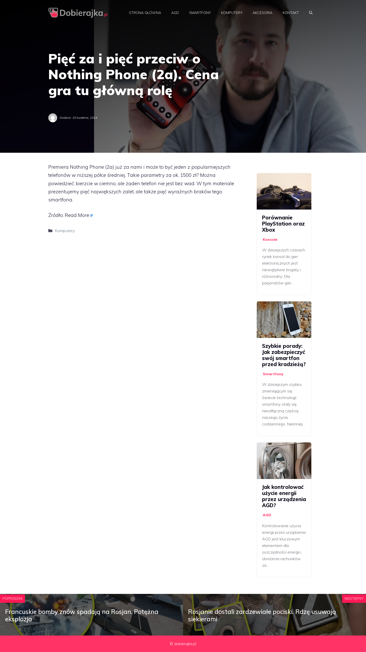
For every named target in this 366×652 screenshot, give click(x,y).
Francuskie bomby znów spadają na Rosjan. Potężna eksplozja (81, 615)
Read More (77, 215)
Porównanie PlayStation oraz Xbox (283, 223)
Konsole (270, 239)
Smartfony (200, 12)
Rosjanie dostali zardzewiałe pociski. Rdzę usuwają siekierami (262, 615)
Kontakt (291, 12)
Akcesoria (262, 12)
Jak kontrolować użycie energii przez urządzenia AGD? (284, 496)
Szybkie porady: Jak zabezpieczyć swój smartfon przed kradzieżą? (284, 355)
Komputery (231, 12)
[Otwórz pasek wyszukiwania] (311, 12)
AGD (175, 12)
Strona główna (145, 12)
